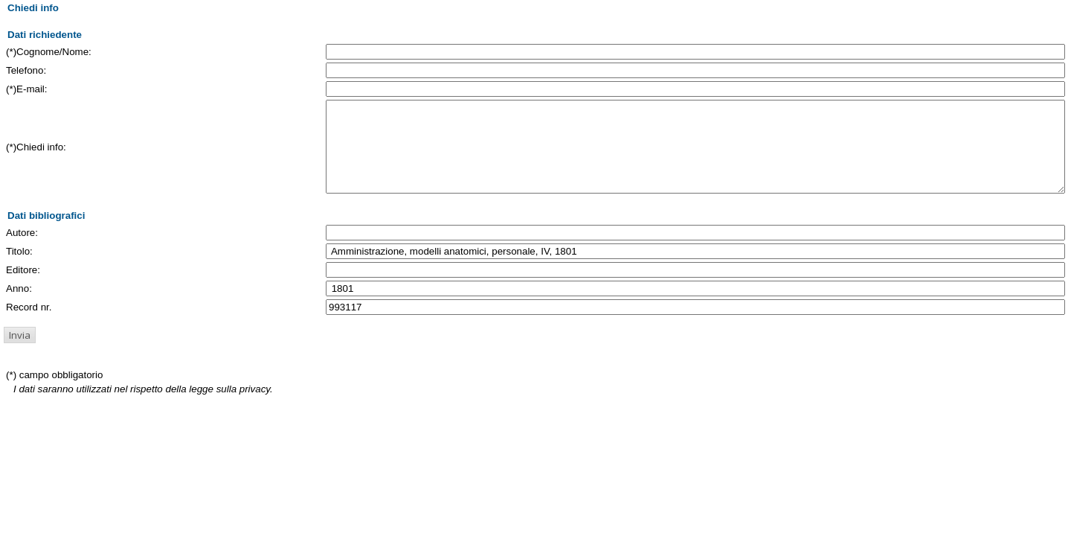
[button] (20, 353)
